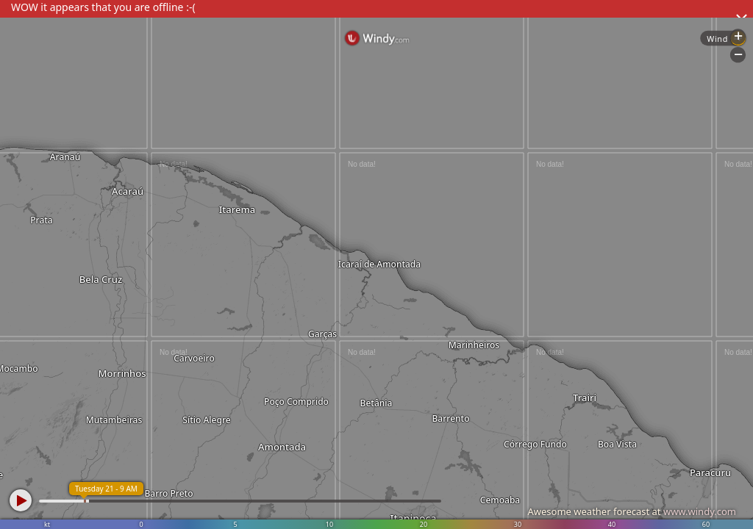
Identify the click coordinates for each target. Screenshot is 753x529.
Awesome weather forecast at (631, 511)
